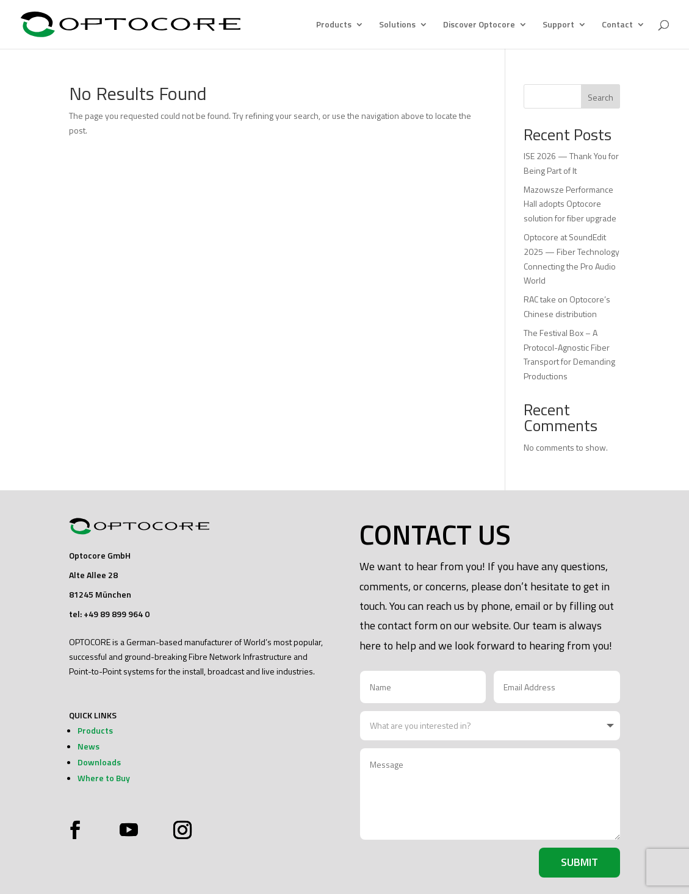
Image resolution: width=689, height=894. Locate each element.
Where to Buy (104, 777)
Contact (617, 25)
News (88, 746)
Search (600, 97)
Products (334, 25)
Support (558, 25)
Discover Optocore (479, 25)
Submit (579, 862)
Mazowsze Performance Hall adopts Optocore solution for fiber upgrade (570, 204)
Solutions (397, 25)
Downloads (99, 762)
